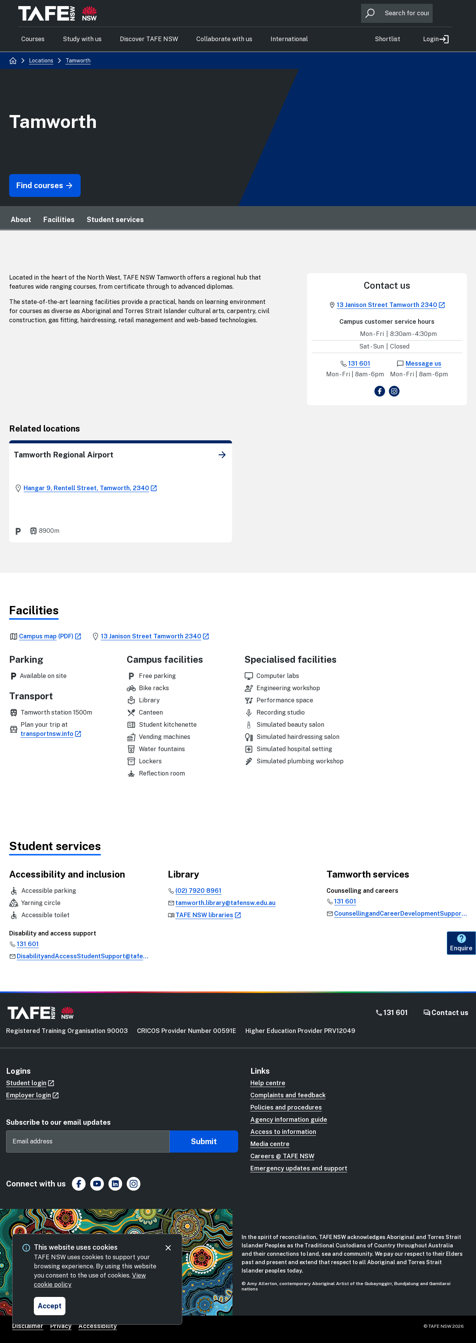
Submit (204, 1141)
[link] (222, 454)
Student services (115, 220)
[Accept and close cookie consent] (49, 1306)
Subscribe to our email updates (58, 1122)
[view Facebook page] (379, 392)
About (21, 220)
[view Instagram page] (394, 392)
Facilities (59, 220)
